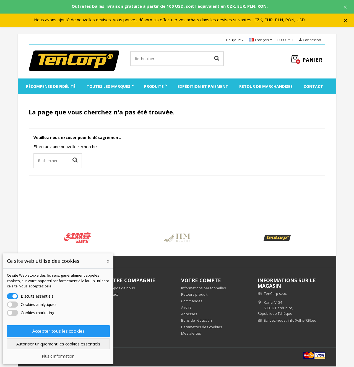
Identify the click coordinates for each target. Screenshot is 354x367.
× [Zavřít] (346, 7)
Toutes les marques (108, 87)
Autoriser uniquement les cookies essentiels (58, 344)
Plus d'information (58, 356)
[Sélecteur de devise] (284, 40)
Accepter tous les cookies (58, 331)
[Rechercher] (176, 59)
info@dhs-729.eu (302, 320)
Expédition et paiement (203, 87)
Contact (313, 87)
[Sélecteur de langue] (261, 40)
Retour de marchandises (266, 87)
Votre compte (201, 280)
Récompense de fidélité (51, 87)
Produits (154, 87)
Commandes (191, 301)
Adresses (189, 314)
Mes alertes (191, 333)
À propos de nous (120, 288)
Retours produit (194, 294)
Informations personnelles (203, 288)
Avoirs (186, 307)
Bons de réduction (196, 320)
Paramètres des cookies (201, 327)
